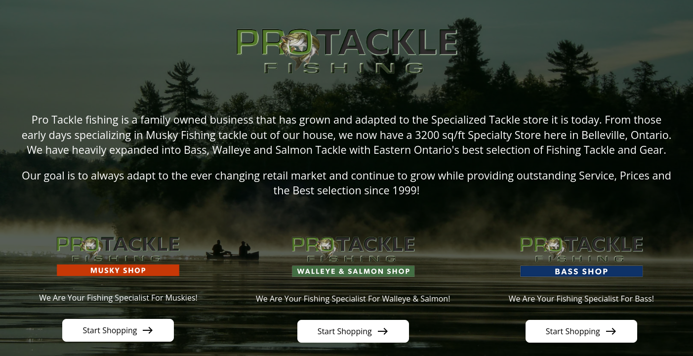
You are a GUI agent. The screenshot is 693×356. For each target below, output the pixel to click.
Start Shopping (118, 330)
